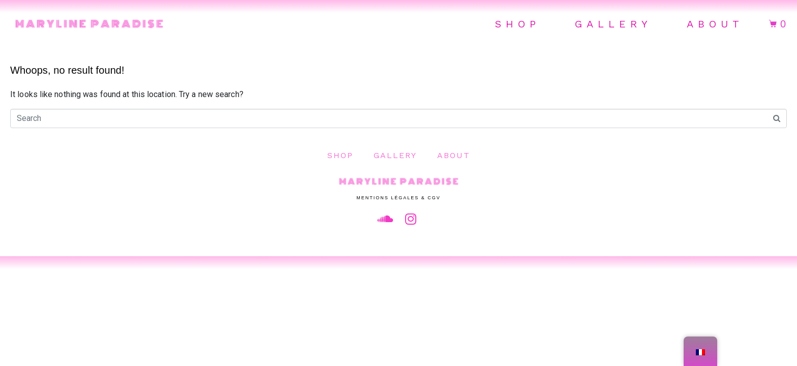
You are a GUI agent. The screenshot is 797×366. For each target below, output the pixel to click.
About (715, 24)
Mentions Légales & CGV (398, 197)
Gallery (613, 24)
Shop (517, 24)
